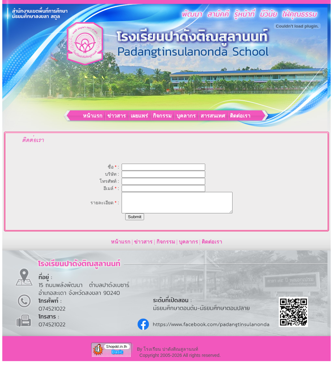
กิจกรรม (163, 116)
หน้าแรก (93, 116)
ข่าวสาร (117, 116)
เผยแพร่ (140, 116)
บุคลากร (187, 116)
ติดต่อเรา (240, 116)
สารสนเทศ (213, 116)
